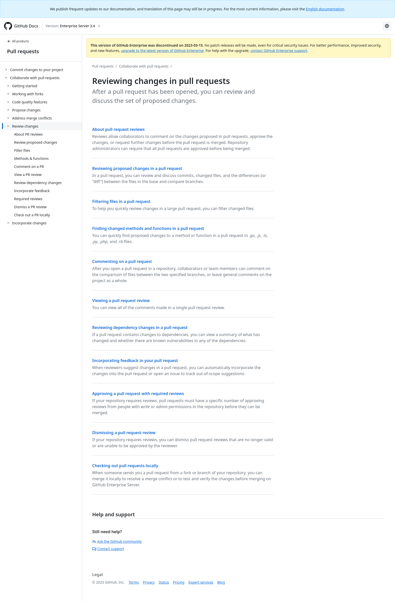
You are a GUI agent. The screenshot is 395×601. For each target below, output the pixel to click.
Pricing (178, 582)
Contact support (108, 548)
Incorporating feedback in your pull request (135, 360)
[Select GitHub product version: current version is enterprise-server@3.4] (72, 26)
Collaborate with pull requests (144, 66)
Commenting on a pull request (122, 261)
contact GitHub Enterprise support (278, 50)
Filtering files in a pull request (121, 201)
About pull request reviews (118, 129)
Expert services (200, 582)
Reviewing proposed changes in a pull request (137, 168)
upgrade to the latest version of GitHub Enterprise (162, 50)
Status (164, 582)
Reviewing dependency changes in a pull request (139, 327)
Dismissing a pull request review (123, 432)
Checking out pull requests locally (125, 465)
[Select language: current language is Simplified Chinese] (387, 26)
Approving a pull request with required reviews (138, 393)
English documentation (325, 9)
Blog (221, 582)
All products (18, 41)
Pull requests (23, 51)
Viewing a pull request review (121, 300)
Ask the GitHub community (117, 541)
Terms (134, 582)
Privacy (149, 582)
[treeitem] (43, 70)
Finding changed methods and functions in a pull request (148, 228)
